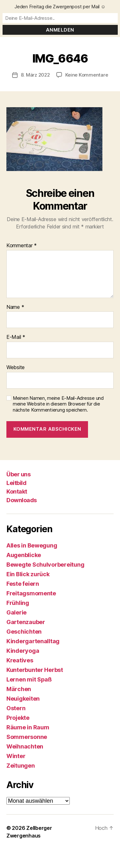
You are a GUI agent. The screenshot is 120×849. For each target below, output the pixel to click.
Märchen (18, 689)
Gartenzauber (25, 622)
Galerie (16, 612)
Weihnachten (24, 746)
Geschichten (24, 631)
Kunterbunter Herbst (34, 670)
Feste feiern (22, 583)
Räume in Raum (27, 727)
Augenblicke (23, 555)
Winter (15, 756)
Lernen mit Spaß (29, 679)
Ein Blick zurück (28, 574)
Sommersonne (26, 737)
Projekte (17, 717)
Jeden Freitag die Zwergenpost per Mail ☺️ (60, 7)
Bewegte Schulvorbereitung (45, 564)
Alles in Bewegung (31, 545)
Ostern (15, 708)
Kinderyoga (22, 650)
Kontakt (16, 491)
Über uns (18, 474)
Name (15, 307)
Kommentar (21, 246)
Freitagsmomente (31, 593)
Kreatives (19, 660)
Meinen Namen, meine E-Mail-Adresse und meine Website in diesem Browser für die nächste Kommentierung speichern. (58, 404)
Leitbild (16, 483)
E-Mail (15, 337)
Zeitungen (20, 765)
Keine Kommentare (86, 75)
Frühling (17, 603)
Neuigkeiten (23, 698)
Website (15, 367)
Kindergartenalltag (33, 641)
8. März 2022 (35, 75)
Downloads (21, 500)
